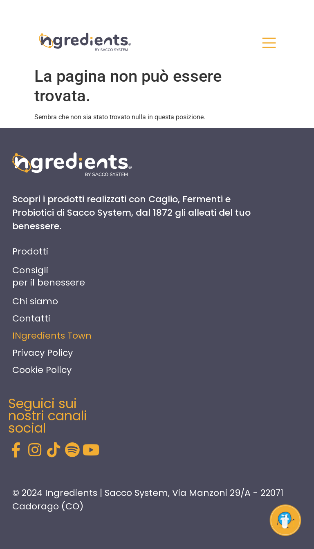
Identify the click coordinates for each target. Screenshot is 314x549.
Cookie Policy (42, 370)
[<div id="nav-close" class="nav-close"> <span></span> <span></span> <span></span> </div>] (269, 43)
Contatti (31, 318)
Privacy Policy (42, 352)
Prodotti (30, 251)
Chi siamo (35, 301)
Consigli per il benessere (48, 276)
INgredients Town (52, 335)
